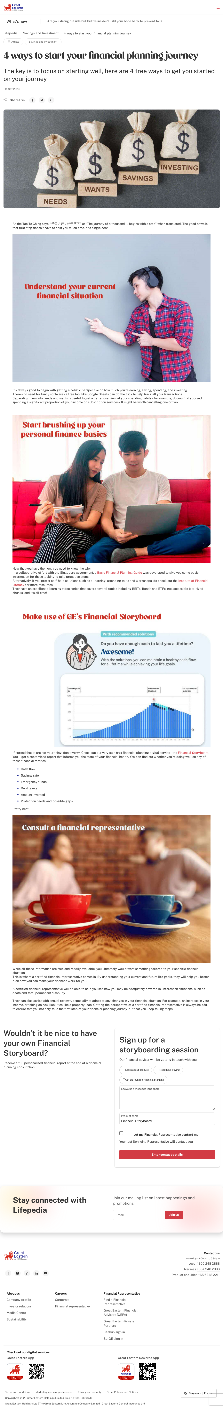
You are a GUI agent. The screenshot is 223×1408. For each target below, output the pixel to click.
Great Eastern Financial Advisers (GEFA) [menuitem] (121, 1312)
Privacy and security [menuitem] (89, 1391)
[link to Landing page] (16, 1258)
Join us (174, 1214)
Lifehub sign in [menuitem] (114, 1332)
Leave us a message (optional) (138, 1088)
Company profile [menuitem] (19, 1299)
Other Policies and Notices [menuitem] (122, 1391)
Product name (129, 1115)
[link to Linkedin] (51, 100)
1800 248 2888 (208, 1263)
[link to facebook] (8, 1273)
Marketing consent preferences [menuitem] (54, 1391)
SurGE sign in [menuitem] (113, 1338)
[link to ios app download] (15, 1378)
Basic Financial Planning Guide (119, 572)
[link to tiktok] (27, 1273)
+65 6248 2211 (209, 1274)
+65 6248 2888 (208, 1269)
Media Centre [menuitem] (16, 1312)
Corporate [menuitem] (62, 1299)
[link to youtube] (46, 1273)
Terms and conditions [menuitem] (17, 1391)
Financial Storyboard (193, 753)
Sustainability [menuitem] (17, 1319)
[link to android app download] (36, 1378)
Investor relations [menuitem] (19, 1306)
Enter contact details (167, 1154)
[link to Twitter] (42, 100)
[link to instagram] (17, 1273)
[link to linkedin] (36, 1273)
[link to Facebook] (32, 100)
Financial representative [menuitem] (72, 1306)
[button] (211, 7)
